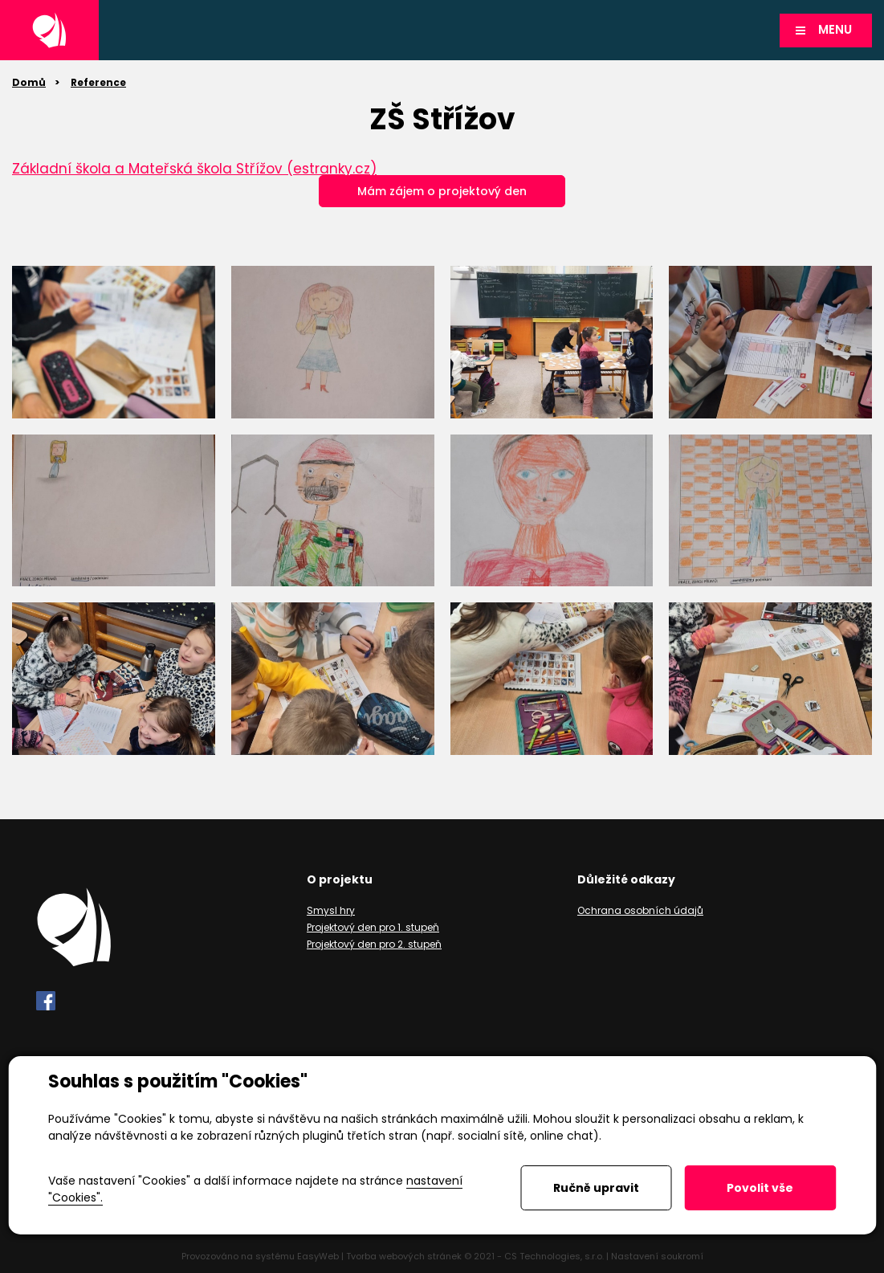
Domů (29, 82)
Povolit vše (760, 1188)
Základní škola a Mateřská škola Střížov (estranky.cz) (194, 168)
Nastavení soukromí (657, 1256)
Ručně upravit (596, 1188)
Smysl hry (331, 910)
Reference (98, 82)
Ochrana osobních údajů (640, 910)
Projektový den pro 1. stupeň (373, 927)
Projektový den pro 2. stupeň (374, 944)
